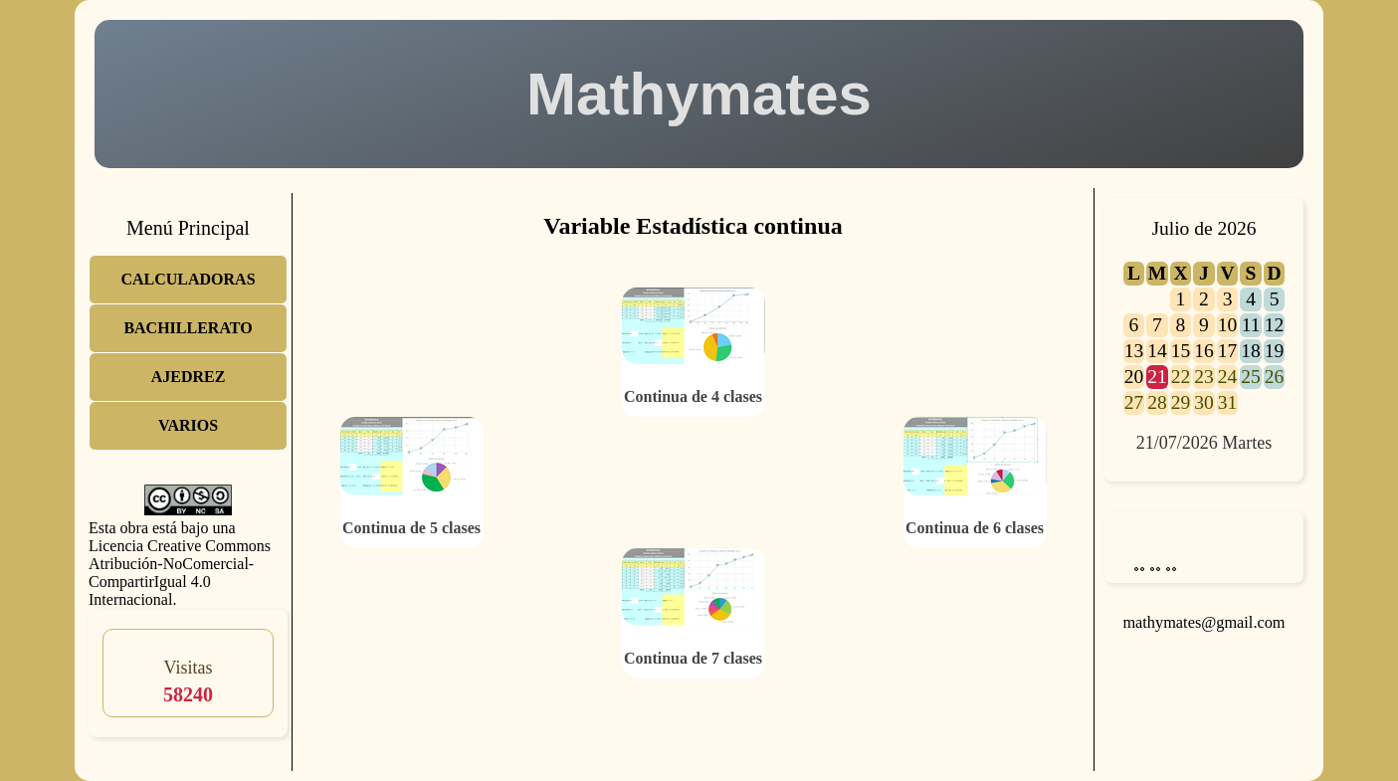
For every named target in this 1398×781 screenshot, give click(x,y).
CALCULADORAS (187, 279)
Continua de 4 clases (693, 396)
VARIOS (188, 425)
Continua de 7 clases (693, 658)
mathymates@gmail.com (1203, 622)
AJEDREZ (188, 376)
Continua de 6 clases (974, 527)
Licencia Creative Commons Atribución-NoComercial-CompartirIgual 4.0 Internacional (180, 572)
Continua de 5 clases (411, 527)
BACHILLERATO (187, 327)
